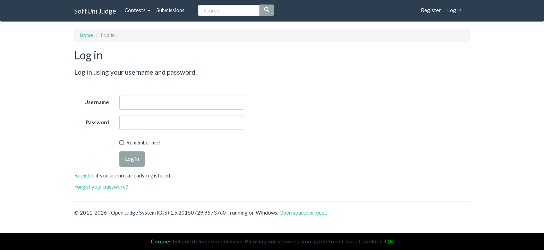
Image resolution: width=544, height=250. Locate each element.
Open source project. (303, 212)
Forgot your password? (101, 186)
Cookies (161, 241)
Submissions (170, 10)
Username (96, 102)
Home (86, 35)
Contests (137, 10)
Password (97, 122)
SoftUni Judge (95, 11)
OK (389, 241)
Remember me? (143, 142)
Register (431, 10)
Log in (454, 10)
